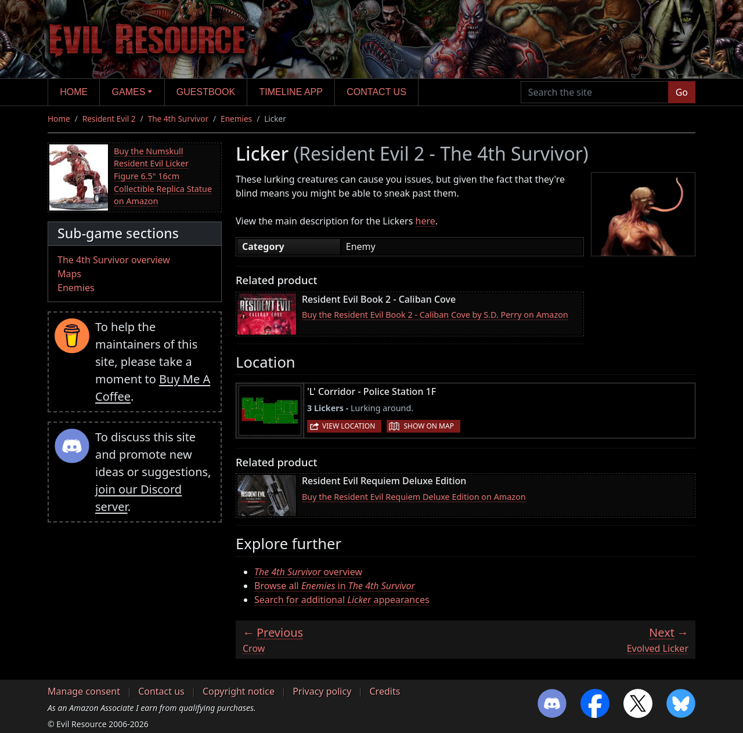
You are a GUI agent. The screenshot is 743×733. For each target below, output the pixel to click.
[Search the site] (595, 92)
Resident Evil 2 (109, 118)
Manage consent (84, 691)
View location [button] (348, 426)
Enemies (236, 118)
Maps (69, 273)
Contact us (376, 92)
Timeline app (291, 92)
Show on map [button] (428, 426)
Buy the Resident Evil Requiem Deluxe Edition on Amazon (414, 496)
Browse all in (334, 585)
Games (129, 92)
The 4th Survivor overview (113, 259)
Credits (384, 691)
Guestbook (205, 92)
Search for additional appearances (342, 599)
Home (74, 92)
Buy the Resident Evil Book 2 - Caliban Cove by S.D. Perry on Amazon (435, 314)
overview (308, 571)
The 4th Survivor (178, 118)
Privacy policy (322, 691)
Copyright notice (239, 691)
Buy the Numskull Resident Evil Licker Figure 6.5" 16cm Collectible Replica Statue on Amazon (163, 176)
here (425, 221)
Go (682, 92)
